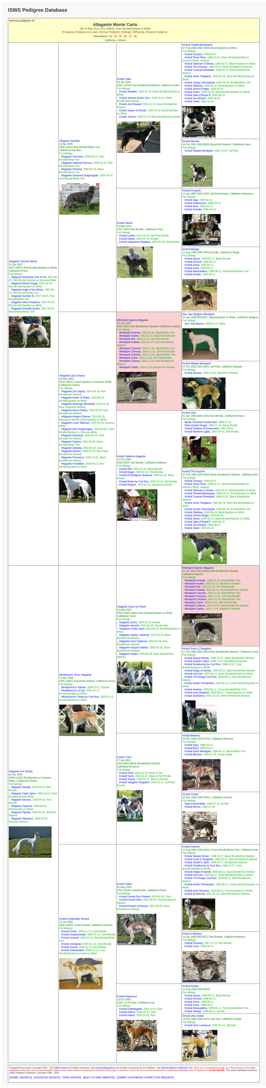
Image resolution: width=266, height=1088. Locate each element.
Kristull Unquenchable (73, 934)
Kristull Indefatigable (130, 1009)
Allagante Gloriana (71, 169)
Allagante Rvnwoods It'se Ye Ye (28, 277)
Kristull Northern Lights (197, 431)
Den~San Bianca (194, 323)
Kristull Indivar (127, 1015)
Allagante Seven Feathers (25, 302)
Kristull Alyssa (192, 258)
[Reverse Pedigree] (156, 32)
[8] (135, 36)
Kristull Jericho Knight (197, 88)
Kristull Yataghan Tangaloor (134, 782)
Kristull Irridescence (196, 203)
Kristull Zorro (192, 946)
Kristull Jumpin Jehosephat (200, 82)
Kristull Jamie (192, 92)
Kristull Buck (191, 748)
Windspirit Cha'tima (130, 354)
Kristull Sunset (69, 947)
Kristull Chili (189, 412)
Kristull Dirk (125, 468)
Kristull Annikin (193, 274)
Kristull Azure (192, 265)
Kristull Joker (124, 79)
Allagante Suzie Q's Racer (131, 606)
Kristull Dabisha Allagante (131, 456)
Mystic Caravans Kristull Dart (201, 422)
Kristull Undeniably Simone (74, 918)
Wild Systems (62, 1067)
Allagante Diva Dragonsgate (77, 429)
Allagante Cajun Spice (23, 793)
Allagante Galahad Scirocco (76, 162)
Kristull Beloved (191, 735)
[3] (110, 36)
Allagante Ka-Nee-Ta (22, 296)
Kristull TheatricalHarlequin (197, 44)
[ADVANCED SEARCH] (47, 1077)
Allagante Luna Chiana (72, 375)
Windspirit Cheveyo (130, 351)
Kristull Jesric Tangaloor (198, 76)
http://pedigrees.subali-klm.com (177, 1067)
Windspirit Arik (127, 339)
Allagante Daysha (71, 441)
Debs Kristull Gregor (196, 425)
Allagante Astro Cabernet (133, 641)
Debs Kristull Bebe (195, 803)
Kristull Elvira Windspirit (198, 751)
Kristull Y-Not (124, 757)
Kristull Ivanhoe (193, 689)
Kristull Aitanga (190, 249)
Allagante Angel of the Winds (27, 289)
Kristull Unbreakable (72, 950)
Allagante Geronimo (72, 156)
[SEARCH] (26, 1077)
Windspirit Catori (128, 357)
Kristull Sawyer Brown (197, 658)
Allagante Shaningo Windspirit (78, 403)
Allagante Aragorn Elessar (75, 416)
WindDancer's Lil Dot (73, 690)
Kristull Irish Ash (193, 673)
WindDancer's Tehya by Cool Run (80, 696)
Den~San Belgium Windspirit (198, 314)
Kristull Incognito (191, 190)
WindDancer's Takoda (73, 687)
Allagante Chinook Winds (23, 261)
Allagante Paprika (21, 812)
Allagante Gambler (69, 140)
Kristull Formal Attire (130, 899)
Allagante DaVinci (71, 451)
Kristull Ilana (191, 206)
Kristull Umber (127, 235)
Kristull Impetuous (127, 996)
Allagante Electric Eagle (24, 283)
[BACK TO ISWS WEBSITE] (99, 1077)
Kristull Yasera (127, 779)
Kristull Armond (193, 261)
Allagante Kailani (128, 653)
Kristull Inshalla (193, 209)
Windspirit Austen (129, 335)
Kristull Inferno (127, 1012)
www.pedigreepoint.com (107, 1067)
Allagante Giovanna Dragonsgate (79, 175)
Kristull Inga (191, 200)
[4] (115, 36)
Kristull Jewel (192, 101)
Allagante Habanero (22, 818)
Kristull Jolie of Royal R (197, 95)
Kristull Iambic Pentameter (199, 683)
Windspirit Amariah (129, 332)
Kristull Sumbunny (195, 695)
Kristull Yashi (126, 772)
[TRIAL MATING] (71, 1077)
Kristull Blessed (193, 754)
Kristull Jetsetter (128, 91)
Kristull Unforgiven (71, 944)
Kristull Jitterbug (193, 85)
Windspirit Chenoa (129, 361)
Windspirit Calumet (129, 348)
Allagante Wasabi (20, 787)
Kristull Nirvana (190, 141)
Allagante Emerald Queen (25, 308)
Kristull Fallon (124, 884)
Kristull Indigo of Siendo (198, 670)
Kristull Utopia (127, 238)
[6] (125, 36)
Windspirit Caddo (128, 367)
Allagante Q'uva (128, 622)
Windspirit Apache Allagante (132, 320)
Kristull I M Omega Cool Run (200, 676)
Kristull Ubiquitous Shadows (134, 241)
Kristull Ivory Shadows (197, 692)
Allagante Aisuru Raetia (74, 410)
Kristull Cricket (190, 794)
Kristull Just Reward (130, 104)
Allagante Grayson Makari (133, 647)
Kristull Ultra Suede (193, 1015)
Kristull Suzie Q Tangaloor (196, 648)
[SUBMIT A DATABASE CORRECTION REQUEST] (145, 1077)
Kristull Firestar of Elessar (133, 906)
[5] (120, 36)
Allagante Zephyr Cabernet (134, 635)
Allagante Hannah (129, 625)
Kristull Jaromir (127, 116)
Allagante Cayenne (21, 806)
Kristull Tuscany (193, 54)
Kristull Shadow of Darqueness (202, 428)
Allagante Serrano (21, 799)
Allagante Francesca (72, 457)
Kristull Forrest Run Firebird (134, 896)
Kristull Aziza (192, 268)
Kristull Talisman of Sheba (199, 63)
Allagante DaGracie (72, 435)
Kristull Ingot (191, 745)
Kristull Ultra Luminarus (198, 1025)
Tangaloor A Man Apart (132, 628)
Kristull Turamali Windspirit (199, 70)
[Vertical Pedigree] (109, 32)
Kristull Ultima (124, 223)
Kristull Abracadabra (196, 271)
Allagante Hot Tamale (21, 771)
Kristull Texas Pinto (195, 57)
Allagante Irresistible (72, 463)
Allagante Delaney (71, 448)
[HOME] (13, 1077)
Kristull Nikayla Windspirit (199, 150)
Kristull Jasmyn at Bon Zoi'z (134, 97)
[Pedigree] (68, 32)
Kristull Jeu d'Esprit (195, 98)
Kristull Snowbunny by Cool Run (202, 664)
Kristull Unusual (70, 937)
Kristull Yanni (126, 776)
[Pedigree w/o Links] (86, 32)
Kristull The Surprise (196, 66)
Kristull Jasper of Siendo (132, 110)
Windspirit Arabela (129, 342)
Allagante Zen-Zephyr (73, 391)
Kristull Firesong (194, 943)
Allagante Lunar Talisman (75, 422)
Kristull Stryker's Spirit (197, 661)
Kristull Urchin (69, 931)
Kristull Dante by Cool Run (134, 481)
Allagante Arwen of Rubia (75, 397)
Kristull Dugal (126, 472)
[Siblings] (126, 32)
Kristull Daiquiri (127, 484)
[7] (130, 36)
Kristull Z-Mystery (192, 933)
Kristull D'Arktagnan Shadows (135, 475)
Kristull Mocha (192, 806)
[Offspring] (138, 32)
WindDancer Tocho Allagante (75, 674)
